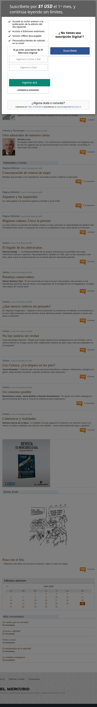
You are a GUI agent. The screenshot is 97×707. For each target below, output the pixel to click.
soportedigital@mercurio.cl (68, 107)
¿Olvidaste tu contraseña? (28, 90)
